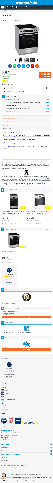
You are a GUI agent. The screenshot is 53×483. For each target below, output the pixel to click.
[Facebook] (10, 66)
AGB (2, 463)
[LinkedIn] (28, 66)
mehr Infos (26, 317)
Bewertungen (7, 129)
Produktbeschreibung (10, 118)
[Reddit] (37, 66)
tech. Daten (6, 122)
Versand (14, 74)
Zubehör (5, 125)
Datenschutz (4, 460)
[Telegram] (19, 66)
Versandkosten (24, 477)
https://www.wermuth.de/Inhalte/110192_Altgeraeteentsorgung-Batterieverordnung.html (22, 182)
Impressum (4, 457)
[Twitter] (23, 66)
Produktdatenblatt (8, 84)
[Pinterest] (32, 66)
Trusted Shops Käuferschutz (9, 303)
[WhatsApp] (14, 66)
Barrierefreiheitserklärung (8, 468)
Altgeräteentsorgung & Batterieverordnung (13, 465)
